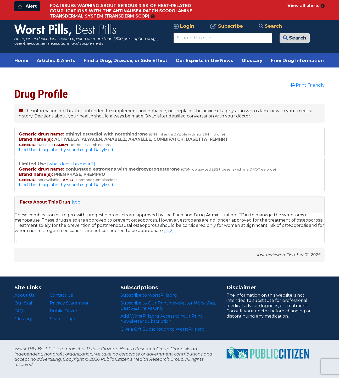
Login (184, 26)
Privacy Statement (69, 303)
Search (270, 26)
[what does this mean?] (71, 163)
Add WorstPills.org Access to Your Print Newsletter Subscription (161, 319)
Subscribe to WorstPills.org (148, 295)
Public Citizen (64, 310)
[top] (77, 202)
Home (21, 60)
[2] (171, 230)
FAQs (19, 310)
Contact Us (61, 295)
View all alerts (306, 5)
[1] (166, 230)
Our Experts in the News (204, 60)
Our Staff (24, 303)
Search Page (63, 318)
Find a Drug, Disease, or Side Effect (125, 60)
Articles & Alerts (56, 60)
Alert (27, 6)
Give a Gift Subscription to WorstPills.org (162, 329)
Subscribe (226, 26)
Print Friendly (308, 85)
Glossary (252, 60)
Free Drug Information (297, 60)
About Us (24, 295)
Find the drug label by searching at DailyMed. (66, 149)
